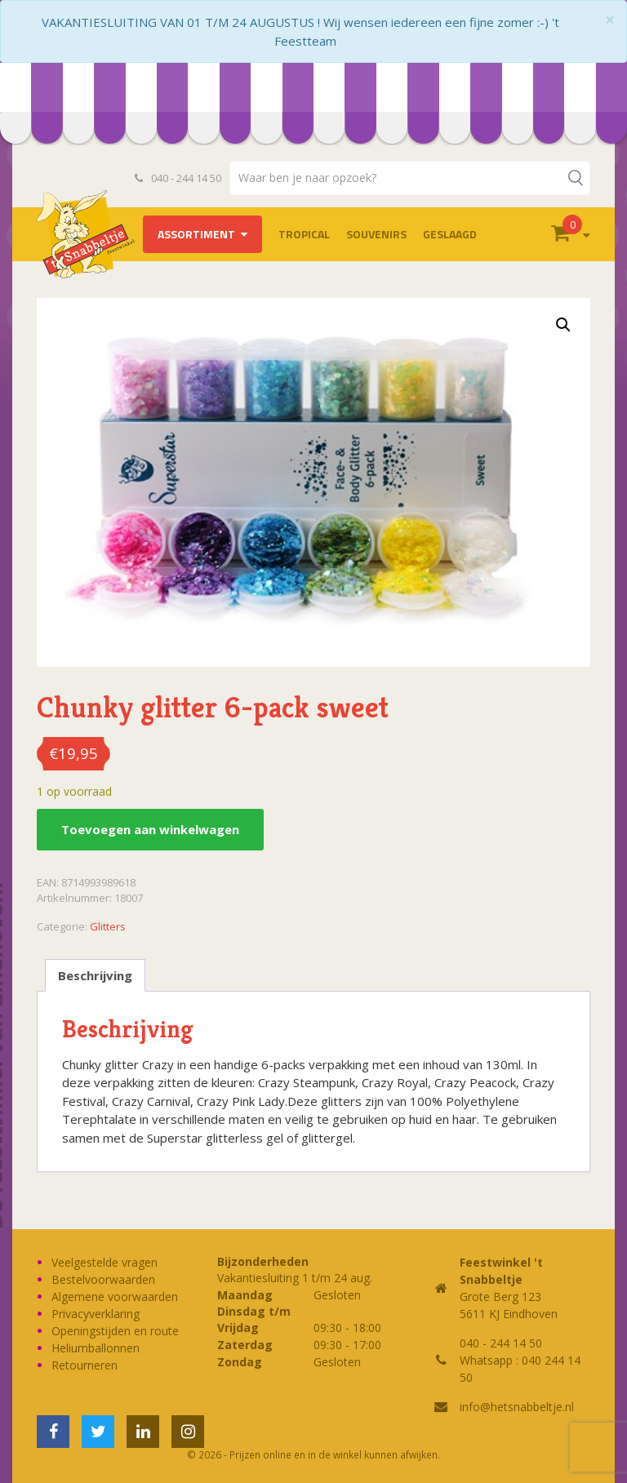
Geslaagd (450, 233)
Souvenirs (376, 233)
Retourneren (84, 1365)
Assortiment (196, 233)
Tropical (304, 233)
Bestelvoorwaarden (103, 1279)
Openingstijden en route (115, 1331)
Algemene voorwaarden (114, 1296)
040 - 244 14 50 (178, 178)
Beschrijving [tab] (95, 975)
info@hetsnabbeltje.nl (517, 1406)
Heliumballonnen (95, 1348)
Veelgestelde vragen (104, 1262)
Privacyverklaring (95, 1313)
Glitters (108, 926)
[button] (563, 325)
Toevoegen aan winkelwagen (150, 829)
